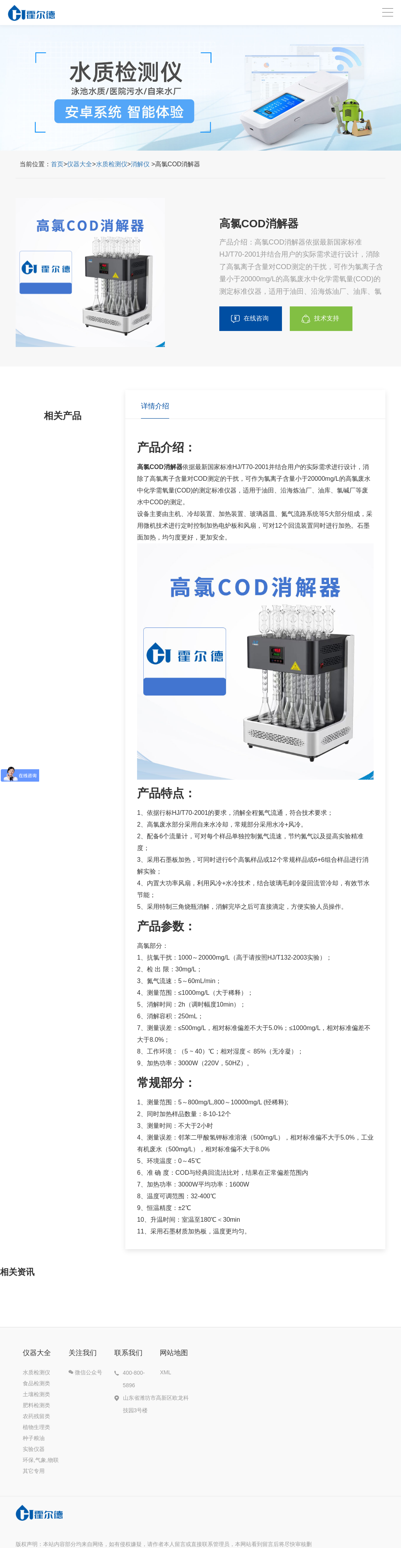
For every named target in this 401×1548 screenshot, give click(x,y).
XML (165, 1372)
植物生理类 (36, 1427)
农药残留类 (36, 1416)
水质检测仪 (111, 164)
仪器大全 (79, 164)
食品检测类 (36, 1383)
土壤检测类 (36, 1394)
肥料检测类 (36, 1405)
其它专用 (34, 1471)
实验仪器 (34, 1449)
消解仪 (140, 164)
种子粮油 (34, 1438)
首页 (57, 164)
